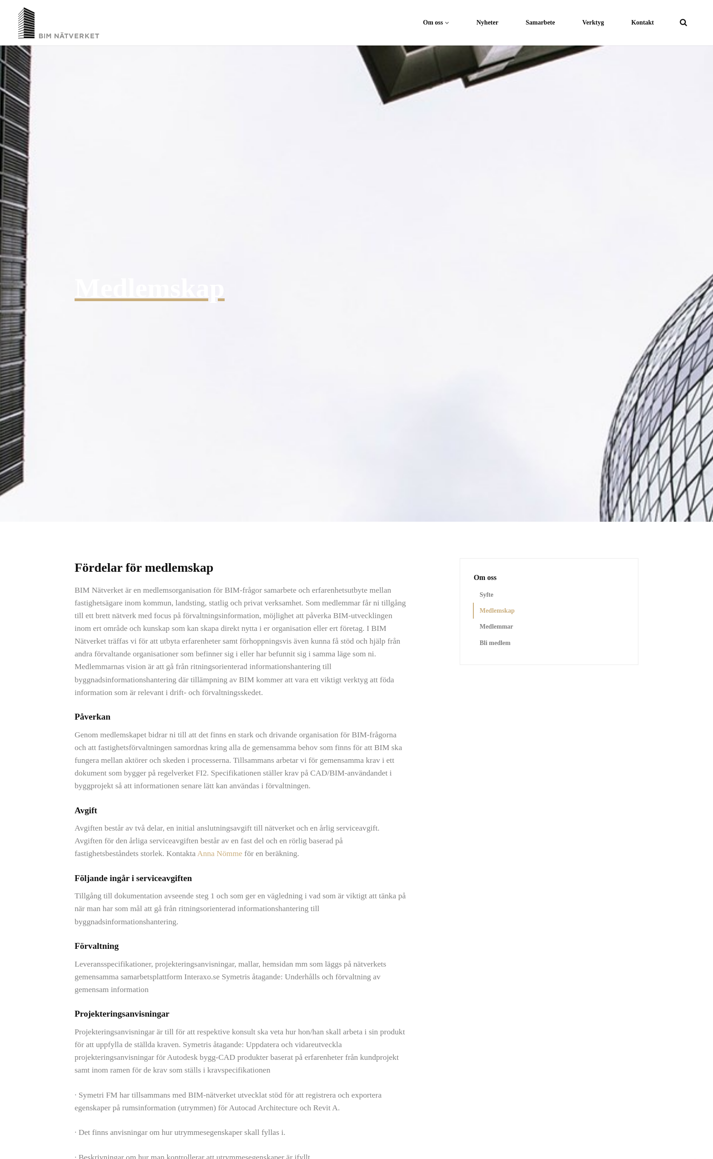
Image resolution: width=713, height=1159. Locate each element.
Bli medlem (495, 643)
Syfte (486, 594)
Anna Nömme (219, 853)
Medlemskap (497, 610)
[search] (683, 22)
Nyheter (487, 22)
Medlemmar (496, 626)
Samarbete (540, 22)
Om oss (436, 22)
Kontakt (642, 22)
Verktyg (593, 22)
